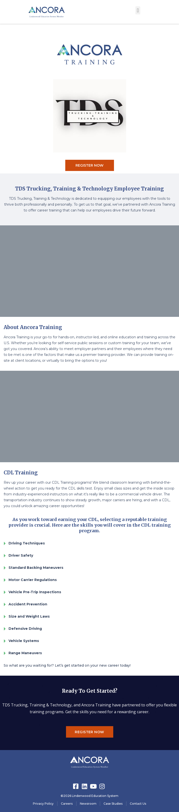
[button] (137, 10)
